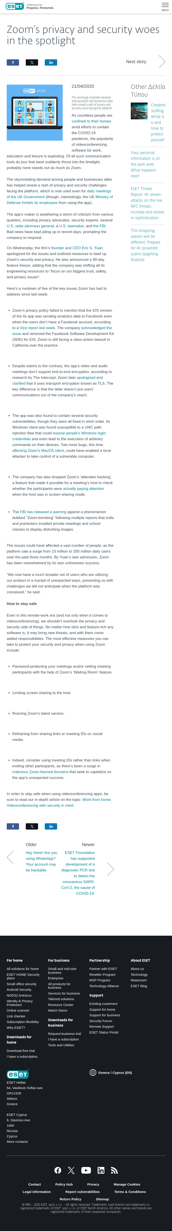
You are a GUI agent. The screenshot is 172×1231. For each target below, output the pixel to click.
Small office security (22, 984)
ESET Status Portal (103, 1032)
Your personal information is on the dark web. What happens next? (145, 164)
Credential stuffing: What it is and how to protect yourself (159, 122)
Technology (139, 974)
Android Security (19, 989)
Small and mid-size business (62, 970)
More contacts (17, 1141)
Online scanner (18, 1010)
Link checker (16, 1016)
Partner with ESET (103, 969)
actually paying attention (83, 489)
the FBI (99, 226)
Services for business (64, 993)
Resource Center (60, 1005)
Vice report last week (37, 328)
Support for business (104, 1015)
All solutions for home (23, 969)
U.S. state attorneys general (30, 226)
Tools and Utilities (61, 1045)
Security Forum (100, 1021)
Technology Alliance (104, 986)
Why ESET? (16, 1027)
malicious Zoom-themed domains (40, 772)
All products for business (59, 986)
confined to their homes (91, 121)
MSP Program (99, 980)
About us (137, 969)
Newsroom (139, 980)
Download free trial (21, 1051)
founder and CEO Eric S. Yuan (77, 248)
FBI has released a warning (43, 512)
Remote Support (101, 1026)
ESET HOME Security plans (23, 976)
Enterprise (55, 978)
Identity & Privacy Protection (20, 1003)
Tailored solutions (61, 999)
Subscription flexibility (23, 1022)
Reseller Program (102, 974)
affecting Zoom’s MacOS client (38, 450)
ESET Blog (139, 986)
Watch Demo (57, 1010)
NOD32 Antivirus (19, 995)
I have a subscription (22, 1056)
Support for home (102, 1009)
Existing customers (103, 1004)
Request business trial (64, 1034)
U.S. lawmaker (71, 226)
